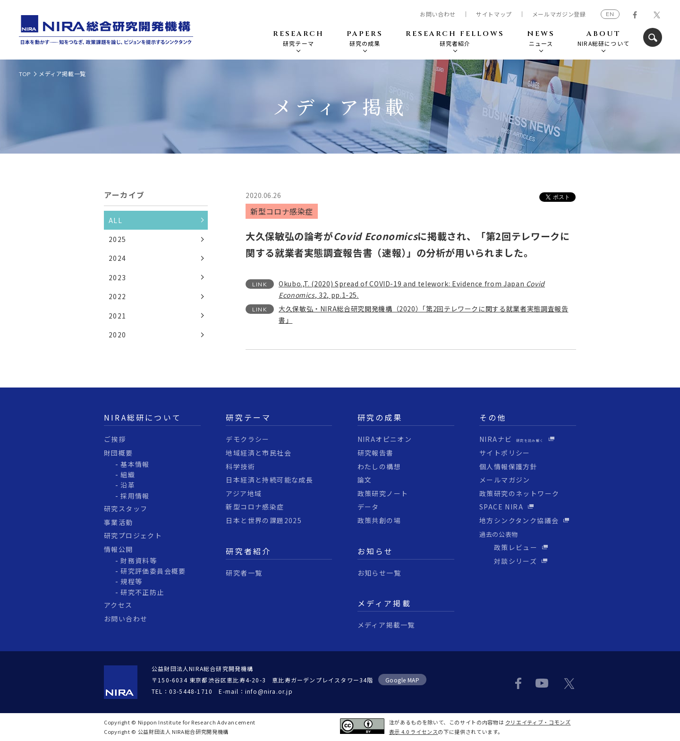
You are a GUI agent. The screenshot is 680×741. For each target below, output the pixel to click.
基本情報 (135, 464)
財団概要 (118, 452)
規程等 (131, 581)
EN (610, 13)
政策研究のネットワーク (519, 493)
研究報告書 (375, 452)
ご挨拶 (115, 439)
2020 (118, 334)
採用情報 (135, 495)
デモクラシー (247, 439)
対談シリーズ (508, 561)
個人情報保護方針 (508, 466)
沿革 (127, 485)
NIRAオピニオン (384, 439)
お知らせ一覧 (379, 572)
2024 (118, 258)
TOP (25, 74)
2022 (118, 296)
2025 (118, 239)
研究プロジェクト (133, 535)
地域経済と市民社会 (258, 452)
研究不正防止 (142, 592)
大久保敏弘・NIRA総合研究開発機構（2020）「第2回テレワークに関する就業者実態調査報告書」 (423, 314)
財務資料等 (138, 560)
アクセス (118, 605)
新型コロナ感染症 (255, 506)
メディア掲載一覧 (62, 73)
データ (368, 506)
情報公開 (118, 549)
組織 (127, 474)
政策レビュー (508, 547)
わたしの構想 (379, 466)
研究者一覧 (244, 572)
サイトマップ (494, 14)
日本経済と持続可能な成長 (269, 479)
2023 (118, 277)
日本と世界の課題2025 (264, 520)
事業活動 (118, 522)
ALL (115, 220)
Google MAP (402, 680)
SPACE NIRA (501, 506)
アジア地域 (244, 493)
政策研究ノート (382, 493)
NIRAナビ (511, 439)
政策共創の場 (379, 520)
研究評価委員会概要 (153, 571)
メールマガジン (504, 479)
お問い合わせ (438, 14)
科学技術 (240, 466)
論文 (364, 479)
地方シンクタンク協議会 (519, 520)
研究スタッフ (125, 508)
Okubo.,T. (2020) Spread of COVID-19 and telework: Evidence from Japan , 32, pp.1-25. (412, 289)
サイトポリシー (504, 452)
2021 (118, 315)
